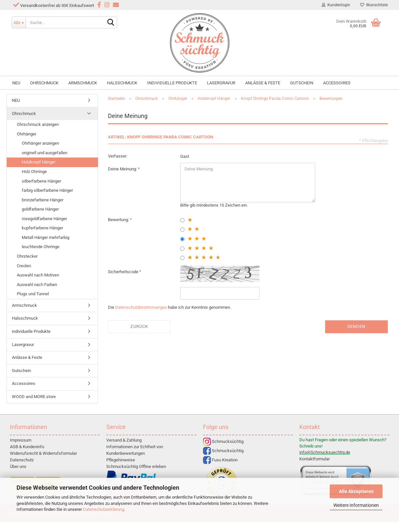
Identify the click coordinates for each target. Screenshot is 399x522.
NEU (16, 82)
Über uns (18, 466)
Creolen (24, 265)
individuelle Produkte (172, 82)
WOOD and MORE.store (34, 396)
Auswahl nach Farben (37, 284)
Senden (356, 326)
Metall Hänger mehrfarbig (45, 237)
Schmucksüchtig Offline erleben (136, 466)
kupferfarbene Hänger (42, 227)
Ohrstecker (27, 256)
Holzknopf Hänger (38, 162)
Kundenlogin (336, 5)
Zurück (139, 326)
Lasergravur (221, 82)
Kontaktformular (314, 458)
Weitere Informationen (356, 505)
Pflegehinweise (120, 459)
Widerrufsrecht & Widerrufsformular (43, 453)
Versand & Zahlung (124, 440)
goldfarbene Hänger (40, 209)
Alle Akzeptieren (356, 491)
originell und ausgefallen (44, 152)
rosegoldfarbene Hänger (44, 218)
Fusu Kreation (220, 459)
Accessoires (336, 82)
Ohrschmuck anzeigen (38, 124)
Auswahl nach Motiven (38, 275)
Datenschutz (22, 459)
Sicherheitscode (123, 271)
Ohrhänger (26, 133)
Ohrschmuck (44, 82)
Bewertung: (119, 219)
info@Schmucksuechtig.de (324, 452)
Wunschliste (374, 5)
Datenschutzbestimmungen (141, 307)
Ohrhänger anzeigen (40, 143)
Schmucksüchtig (223, 441)
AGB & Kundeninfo (27, 446)
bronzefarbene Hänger (42, 199)
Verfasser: (117, 156)
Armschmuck (82, 82)
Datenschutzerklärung (103, 509)
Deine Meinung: (123, 168)
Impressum (20, 440)
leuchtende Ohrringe (40, 246)
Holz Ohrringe (34, 171)
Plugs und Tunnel (33, 293)
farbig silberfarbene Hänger (47, 190)
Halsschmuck (122, 82)
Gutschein (301, 82)
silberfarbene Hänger (41, 181)
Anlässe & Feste (262, 82)
